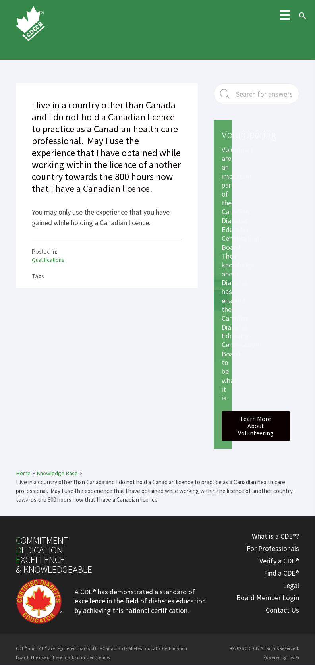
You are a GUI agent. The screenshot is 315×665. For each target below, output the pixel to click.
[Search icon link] (301, 23)
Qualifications (49, 259)
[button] (256, 426)
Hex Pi (293, 657)
